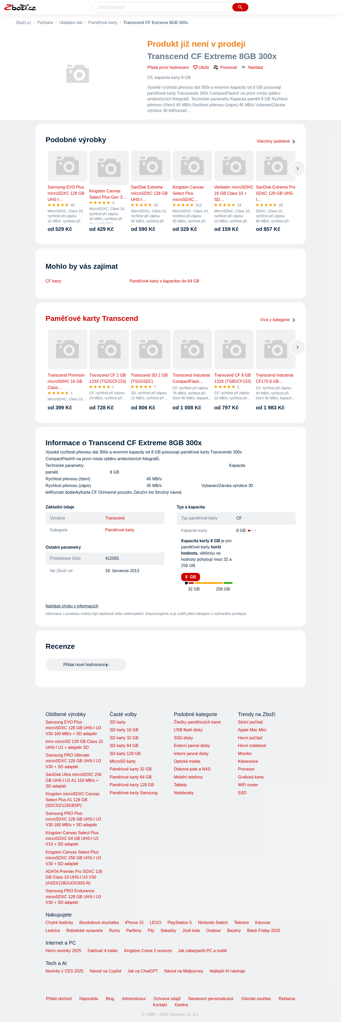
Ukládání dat (70, 22)
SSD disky (183, 738)
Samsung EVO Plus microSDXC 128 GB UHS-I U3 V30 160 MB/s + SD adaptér (73, 728)
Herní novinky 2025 (63, 950)
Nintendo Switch (213, 922)
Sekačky (168, 930)
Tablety (180, 785)
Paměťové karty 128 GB (132, 785)
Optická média (187, 761)
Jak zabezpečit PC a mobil (202, 950)
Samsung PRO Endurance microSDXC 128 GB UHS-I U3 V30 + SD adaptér (73, 897)
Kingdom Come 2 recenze (148, 950)
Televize (241, 922)
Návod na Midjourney (183, 971)
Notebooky (184, 793)
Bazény (234, 930)
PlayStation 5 (180, 922)
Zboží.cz (23, 22)
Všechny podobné (276, 141)
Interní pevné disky (191, 753)
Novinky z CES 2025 (65, 971)
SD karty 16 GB (124, 730)
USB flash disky (188, 730)
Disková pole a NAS (192, 769)
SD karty (117, 722)
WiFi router (248, 785)
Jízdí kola (191, 930)
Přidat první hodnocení (168, 67)
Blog (110, 998)
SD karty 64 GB (124, 745)
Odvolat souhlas (256, 998)
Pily (151, 930)
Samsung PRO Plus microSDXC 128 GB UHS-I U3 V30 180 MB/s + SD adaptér (73, 819)
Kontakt (160, 1005)
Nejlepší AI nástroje (227, 971)
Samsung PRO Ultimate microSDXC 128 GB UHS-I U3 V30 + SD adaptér (73, 761)
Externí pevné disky (192, 745)
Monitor (245, 753)
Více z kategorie (278, 320)
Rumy (114, 930)
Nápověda (88, 998)
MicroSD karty (123, 761)
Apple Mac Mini (252, 730)
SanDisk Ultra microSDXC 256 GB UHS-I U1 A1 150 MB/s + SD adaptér (74, 780)
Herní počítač (250, 738)
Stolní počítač (250, 722)
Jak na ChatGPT (143, 971)
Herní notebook (252, 745)
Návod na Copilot (105, 971)
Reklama (287, 998)
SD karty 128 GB (125, 753)
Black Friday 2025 (263, 930)
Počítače (45, 22)
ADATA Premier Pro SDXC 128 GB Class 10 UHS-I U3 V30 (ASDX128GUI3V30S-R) (74, 877)
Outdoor (213, 930)
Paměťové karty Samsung (133, 793)
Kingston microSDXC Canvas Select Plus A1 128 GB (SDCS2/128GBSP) (73, 800)
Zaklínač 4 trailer (102, 950)
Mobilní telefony (188, 777)
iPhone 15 (134, 922)
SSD (242, 793)
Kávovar (262, 922)
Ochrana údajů (167, 998)
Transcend (115, 518)
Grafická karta (251, 777)
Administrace (134, 998)
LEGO (155, 922)
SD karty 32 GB (124, 738)
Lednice (53, 930)
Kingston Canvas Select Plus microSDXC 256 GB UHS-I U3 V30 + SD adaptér (73, 858)
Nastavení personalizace (211, 998)
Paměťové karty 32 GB (131, 769)
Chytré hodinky (59, 922)
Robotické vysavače (84, 930)
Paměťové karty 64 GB (131, 777)
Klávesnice (248, 761)
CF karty (53, 281)
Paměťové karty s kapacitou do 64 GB (164, 281)
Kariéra (181, 1005)
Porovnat (225, 67)
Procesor (246, 769)
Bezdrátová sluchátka (99, 922)
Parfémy (134, 930)
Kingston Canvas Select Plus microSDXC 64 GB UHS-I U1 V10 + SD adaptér (72, 839)
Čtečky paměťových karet (197, 722)
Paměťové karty (102, 22)
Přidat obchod (59, 998)
